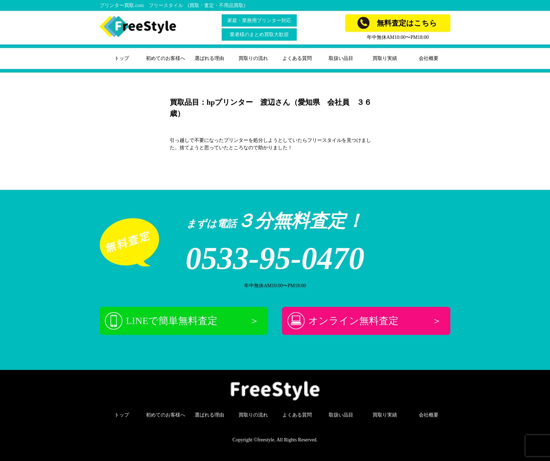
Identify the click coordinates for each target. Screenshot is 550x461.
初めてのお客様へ (165, 58)
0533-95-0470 (275, 258)
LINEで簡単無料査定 (182, 321)
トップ (121, 58)
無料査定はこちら (397, 23)
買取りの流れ (253, 58)
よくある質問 (297, 58)
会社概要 (428, 58)
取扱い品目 (341, 58)
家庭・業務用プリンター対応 (259, 20)
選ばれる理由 (209, 58)
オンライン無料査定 (364, 321)
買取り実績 (385, 58)
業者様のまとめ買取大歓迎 (259, 34)
